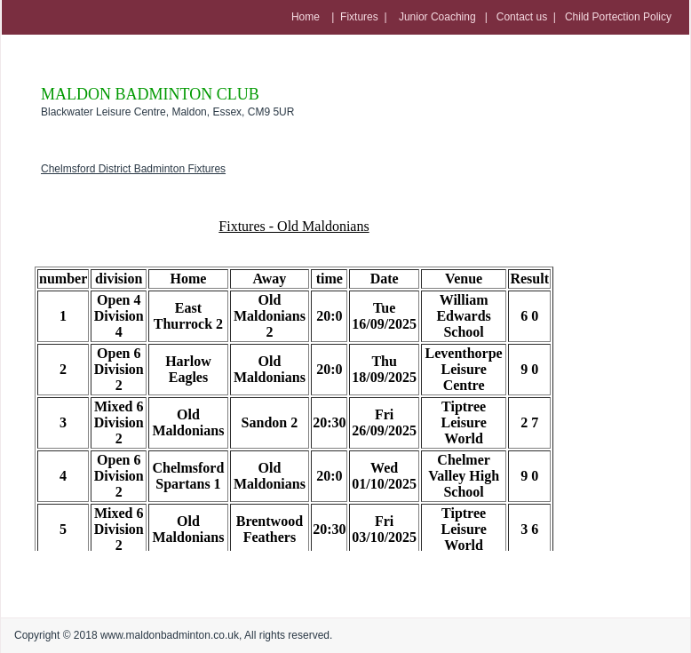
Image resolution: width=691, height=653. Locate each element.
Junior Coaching (436, 17)
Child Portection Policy (618, 17)
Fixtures (359, 17)
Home (305, 17)
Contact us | (530, 17)
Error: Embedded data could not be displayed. (294, 373)
